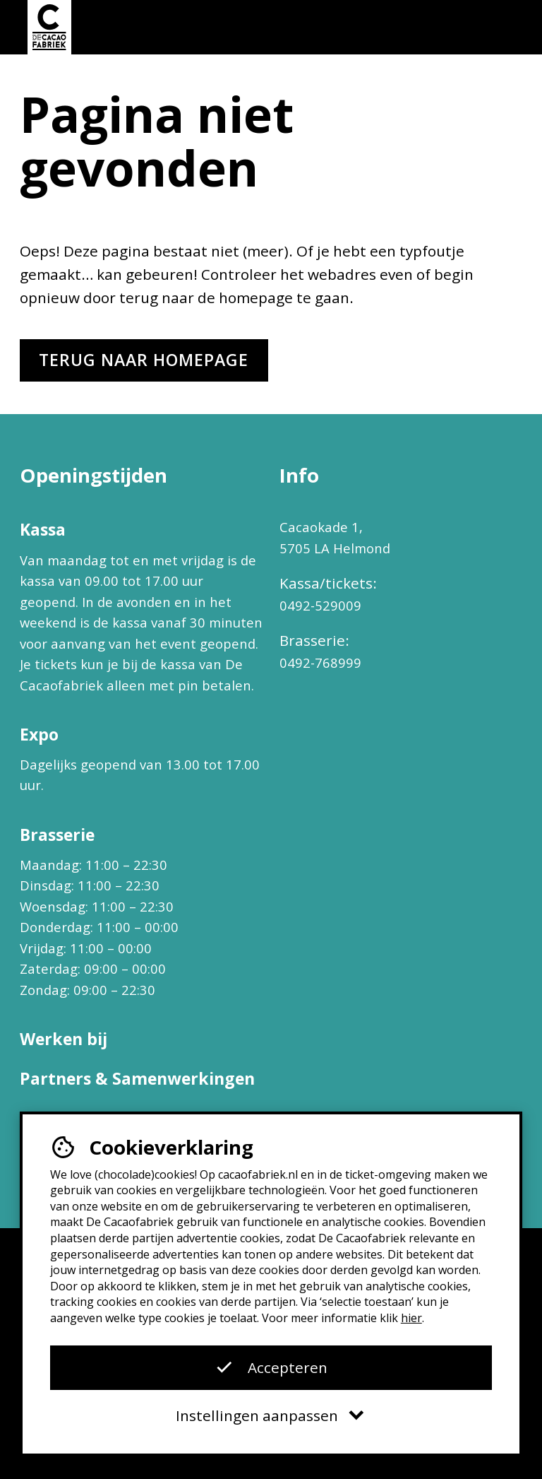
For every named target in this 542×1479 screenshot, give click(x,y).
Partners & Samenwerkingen (137, 1078)
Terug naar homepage (143, 359)
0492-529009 (320, 605)
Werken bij (63, 1038)
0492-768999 (320, 662)
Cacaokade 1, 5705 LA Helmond (334, 537)
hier (411, 1318)
